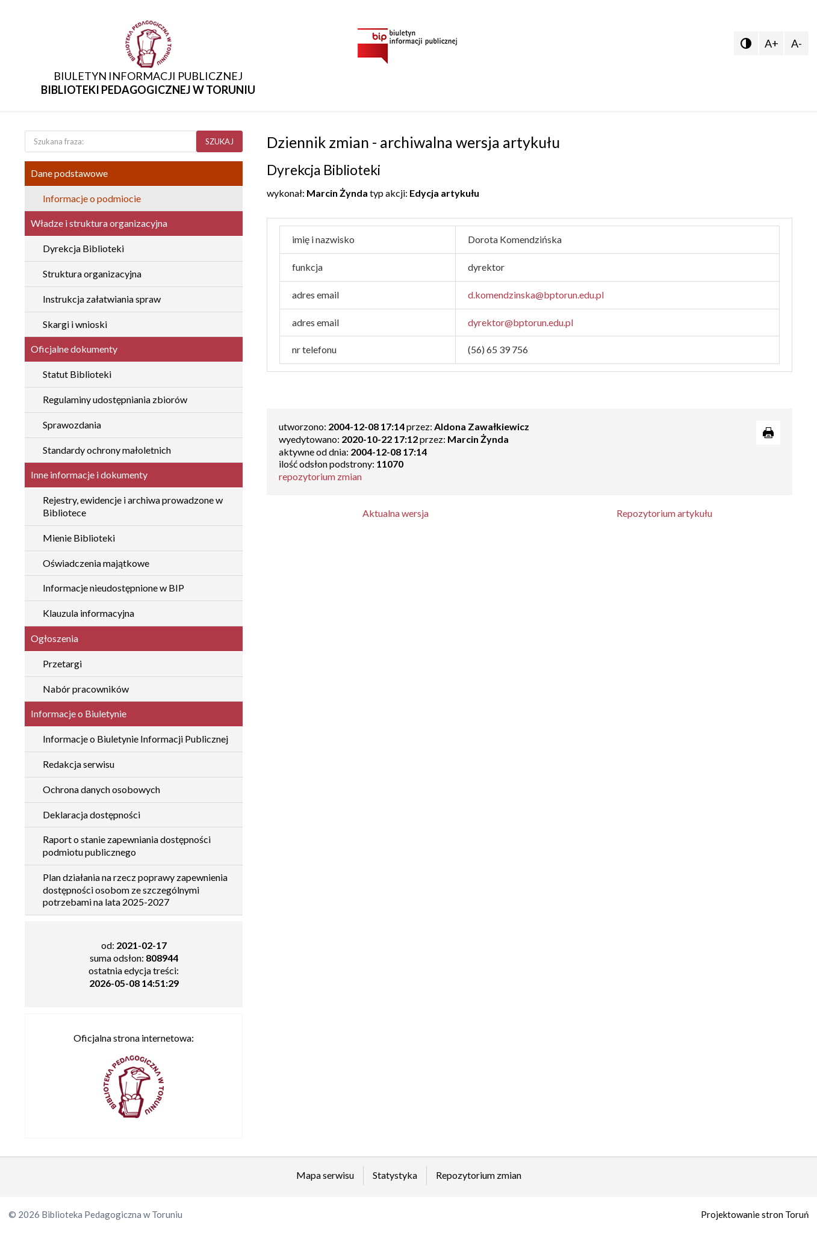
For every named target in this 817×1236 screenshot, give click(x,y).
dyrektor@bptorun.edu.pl (520, 322)
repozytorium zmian (320, 476)
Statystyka (395, 1175)
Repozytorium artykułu (664, 513)
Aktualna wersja (395, 513)
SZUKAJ (219, 141)
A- (796, 43)
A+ (771, 43)
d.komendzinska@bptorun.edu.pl (536, 294)
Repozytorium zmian (478, 1175)
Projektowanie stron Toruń (755, 1214)
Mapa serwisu (325, 1175)
